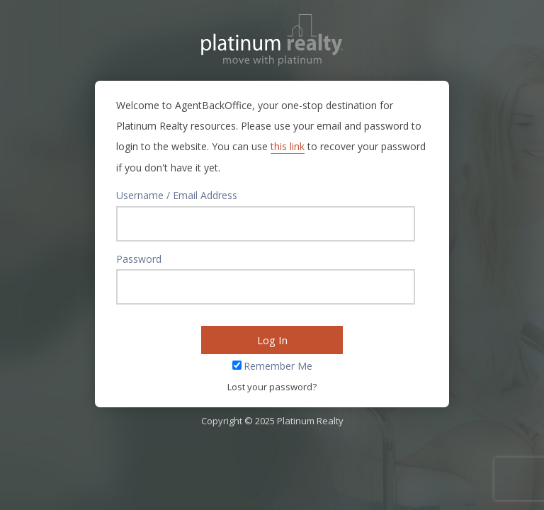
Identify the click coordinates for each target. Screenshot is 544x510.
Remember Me (278, 366)
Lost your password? (272, 386)
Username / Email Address (176, 195)
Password (139, 259)
